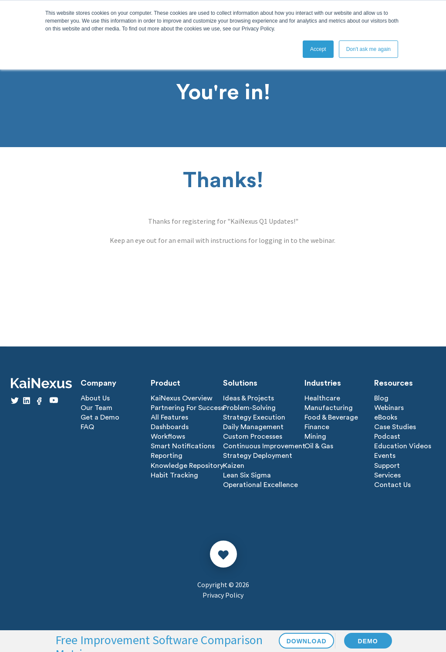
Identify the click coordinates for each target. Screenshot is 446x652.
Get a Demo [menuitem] (100, 417)
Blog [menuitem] (381, 398)
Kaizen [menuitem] (233, 465)
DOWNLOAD (306, 641)
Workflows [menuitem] (168, 436)
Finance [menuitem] (316, 426)
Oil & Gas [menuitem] (318, 446)
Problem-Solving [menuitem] (249, 407)
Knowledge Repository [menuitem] (187, 465)
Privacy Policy (223, 594)
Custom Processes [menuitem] (252, 436)
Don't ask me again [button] (368, 49)
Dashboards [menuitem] (170, 426)
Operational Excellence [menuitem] (260, 484)
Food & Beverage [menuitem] (331, 417)
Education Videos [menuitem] (402, 446)
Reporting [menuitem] (166, 455)
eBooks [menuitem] (385, 417)
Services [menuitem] (387, 474)
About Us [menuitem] (95, 398)
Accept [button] (318, 49)
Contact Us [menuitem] (392, 484)
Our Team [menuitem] (96, 407)
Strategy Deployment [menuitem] (257, 455)
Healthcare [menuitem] (322, 398)
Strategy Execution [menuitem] (254, 417)
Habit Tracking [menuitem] (174, 474)
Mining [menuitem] (315, 436)
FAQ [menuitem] (87, 426)
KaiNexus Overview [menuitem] (182, 398)
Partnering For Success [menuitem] (187, 407)
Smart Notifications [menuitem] (183, 446)
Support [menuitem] (387, 465)
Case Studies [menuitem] (395, 426)
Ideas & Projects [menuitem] (248, 398)
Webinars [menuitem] (389, 407)
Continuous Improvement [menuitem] (264, 446)
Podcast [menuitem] (387, 436)
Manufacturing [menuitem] (328, 407)
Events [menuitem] (384, 455)
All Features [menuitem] (169, 417)
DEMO (368, 641)
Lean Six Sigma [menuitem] (247, 474)
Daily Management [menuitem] (253, 426)
